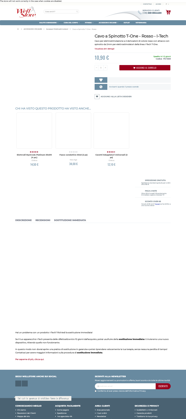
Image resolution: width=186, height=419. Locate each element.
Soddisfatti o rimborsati (147, 376)
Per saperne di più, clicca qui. (29, 325)
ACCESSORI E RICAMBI (33, 29)
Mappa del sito (23, 382)
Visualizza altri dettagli (84, 56)
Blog (19, 389)
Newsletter (101, 382)
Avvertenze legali (144, 399)
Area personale (103, 376)
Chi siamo (21, 376)
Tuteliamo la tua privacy (147, 382)
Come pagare (63, 376)
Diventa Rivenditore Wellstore (70, 392)
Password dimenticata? (107, 389)
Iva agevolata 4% (64, 382)
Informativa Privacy (137, 357)
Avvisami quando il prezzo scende (101, 94)
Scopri (157, 62)
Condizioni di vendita (146, 395)
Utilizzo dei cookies (145, 386)
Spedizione (61, 379)
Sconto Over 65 (63, 389)
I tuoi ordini (102, 379)
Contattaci (147, 4)
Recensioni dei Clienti (26, 379)
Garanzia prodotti (144, 379)
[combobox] (61, 11)
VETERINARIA (141, 23)
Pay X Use (61, 386)
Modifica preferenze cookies (149, 389)
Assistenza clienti (104, 386)
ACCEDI (158, 4)
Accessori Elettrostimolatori (57, 29)
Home (18, 29)
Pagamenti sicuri (144, 392)
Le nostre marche (24, 386)
